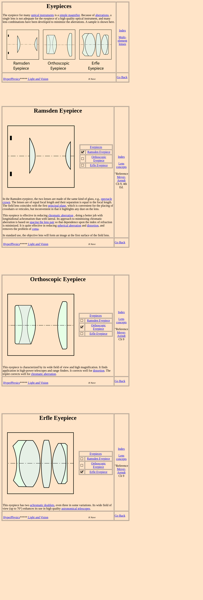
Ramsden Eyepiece (98, 152)
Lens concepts (121, 165)
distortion (92, 225)
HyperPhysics (11, 79)
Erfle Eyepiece (99, 165)
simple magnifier (70, 15)
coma (35, 228)
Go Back (122, 77)
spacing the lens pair (42, 222)
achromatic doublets (42, 505)
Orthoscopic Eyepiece (98, 158)
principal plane (57, 205)
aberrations (102, 15)
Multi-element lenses (122, 41)
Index (122, 30)
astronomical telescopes (75, 508)
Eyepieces (96, 147)
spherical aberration (69, 225)
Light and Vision (37, 79)
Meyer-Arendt (121, 178)
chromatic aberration (60, 215)
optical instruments (42, 15)
